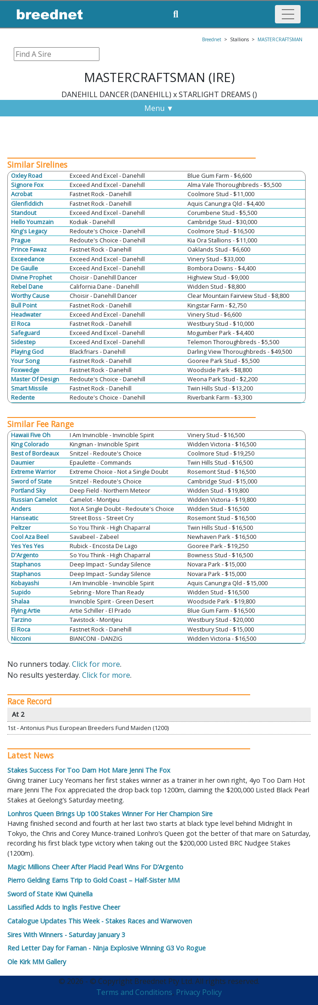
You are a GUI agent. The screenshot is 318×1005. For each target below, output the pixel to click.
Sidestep (23, 342)
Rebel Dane (27, 286)
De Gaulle (24, 268)
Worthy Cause (30, 295)
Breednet (211, 39)
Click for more (96, 664)
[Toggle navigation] (287, 14)
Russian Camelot (34, 499)
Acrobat (21, 194)
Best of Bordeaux (35, 453)
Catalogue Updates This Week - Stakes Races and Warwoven (99, 921)
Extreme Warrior (33, 471)
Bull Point (24, 305)
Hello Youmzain (32, 222)
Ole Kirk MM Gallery (36, 961)
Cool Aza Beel (30, 537)
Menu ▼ (159, 108)
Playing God (27, 351)
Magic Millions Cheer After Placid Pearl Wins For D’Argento (95, 866)
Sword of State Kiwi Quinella (50, 894)
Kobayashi (25, 583)
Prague (21, 240)
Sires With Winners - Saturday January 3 (66, 934)
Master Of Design (35, 379)
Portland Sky (28, 490)
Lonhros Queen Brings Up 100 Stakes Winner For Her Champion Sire (110, 813)
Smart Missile (29, 388)
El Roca (20, 323)
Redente (23, 397)
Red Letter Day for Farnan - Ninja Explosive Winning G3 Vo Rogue (106, 948)
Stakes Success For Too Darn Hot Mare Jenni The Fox (88, 770)
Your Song (25, 361)
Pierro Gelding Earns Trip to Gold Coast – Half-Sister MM (93, 880)
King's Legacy (29, 231)
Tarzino (21, 619)
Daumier (22, 462)
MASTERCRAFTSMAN (280, 39)
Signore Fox (27, 185)
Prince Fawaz (29, 249)
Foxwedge (25, 370)
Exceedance (27, 259)
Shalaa (20, 601)
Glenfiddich (27, 203)
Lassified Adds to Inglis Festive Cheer (63, 907)
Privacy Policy (199, 992)
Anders (21, 509)
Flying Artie (25, 610)
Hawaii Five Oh (30, 435)
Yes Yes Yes (27, 546)
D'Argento (24, 555)
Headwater (26, 314)
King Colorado (30, 444)
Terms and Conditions (134, 992)
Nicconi (21, 638)
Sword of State (31, 481)
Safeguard (25, 333)
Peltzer (21, 527)
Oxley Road (26, 175)
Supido (21, 592)
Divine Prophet (31, 277)
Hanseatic (24, 518)
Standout (23, 213)
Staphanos (26, 564)
